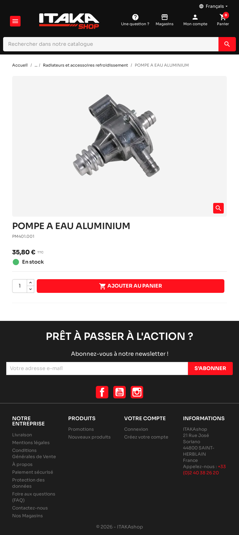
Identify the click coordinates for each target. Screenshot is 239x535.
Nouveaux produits (89, 437)
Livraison (22, 435)
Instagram (137, 392)
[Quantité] (19, 286)
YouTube (119, 392)
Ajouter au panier (130, 286)
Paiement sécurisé (32, 472)
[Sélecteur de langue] (214, 4)
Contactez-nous (30, 508)
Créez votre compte (146, 437)
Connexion (136, 429)
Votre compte (145, 418)
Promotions (81, 429)
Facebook (102, 392)
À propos (22, 464)
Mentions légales (31, 442)
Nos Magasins (27, 516)
